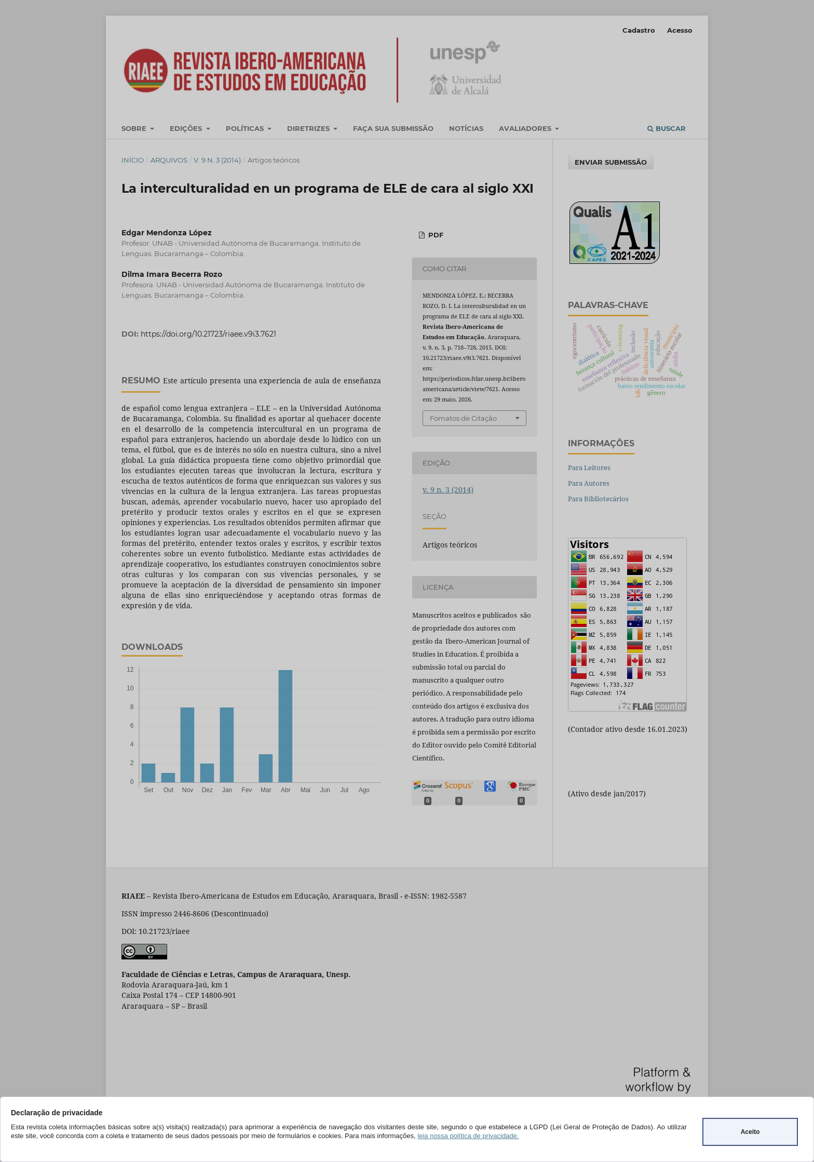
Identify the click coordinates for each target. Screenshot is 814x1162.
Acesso (680, 30)
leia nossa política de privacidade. (468, 1136)
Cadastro (638, 30)
